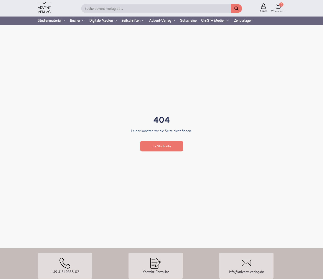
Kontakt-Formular (155, 271)
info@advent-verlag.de (246, 271)
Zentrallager (243, 20)
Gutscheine (188, 20)
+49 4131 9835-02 (65, 271)
